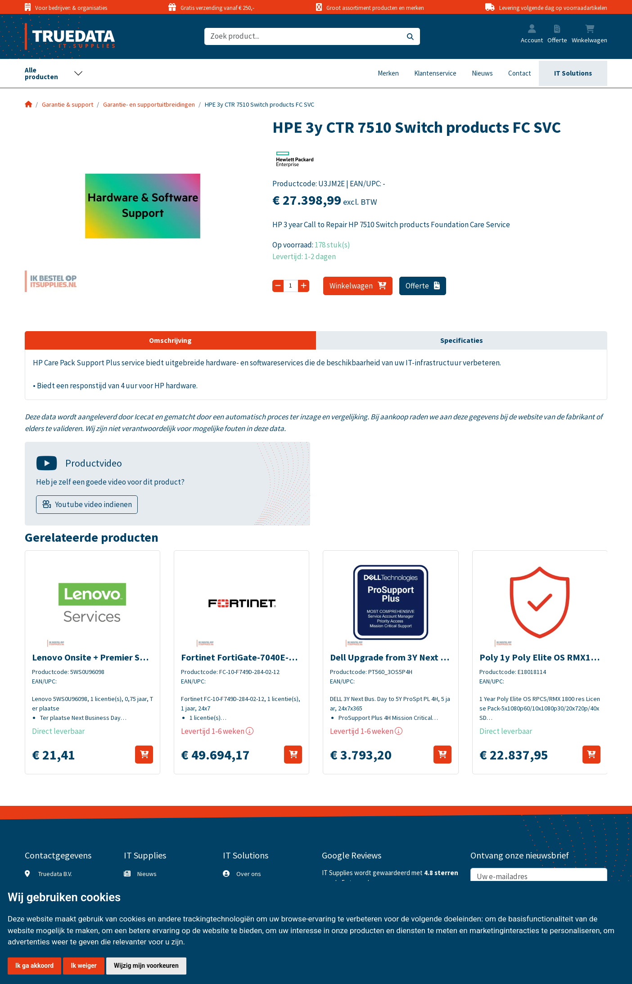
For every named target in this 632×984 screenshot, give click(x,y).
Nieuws (482, 73)
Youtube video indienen (93, 504)
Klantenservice (435, 73)
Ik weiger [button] (83, 965)
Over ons (248, 874)
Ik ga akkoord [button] (34, 965)
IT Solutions (573, 73)
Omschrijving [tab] (170, 340)
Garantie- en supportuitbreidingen (149, 104)
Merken (388, 73)
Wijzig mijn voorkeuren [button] (146, 965)
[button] (532, 29)
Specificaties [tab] (461, 340)
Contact (519, 73)
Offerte (423, 286)
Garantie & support (67, 104)
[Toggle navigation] (54, 73)
